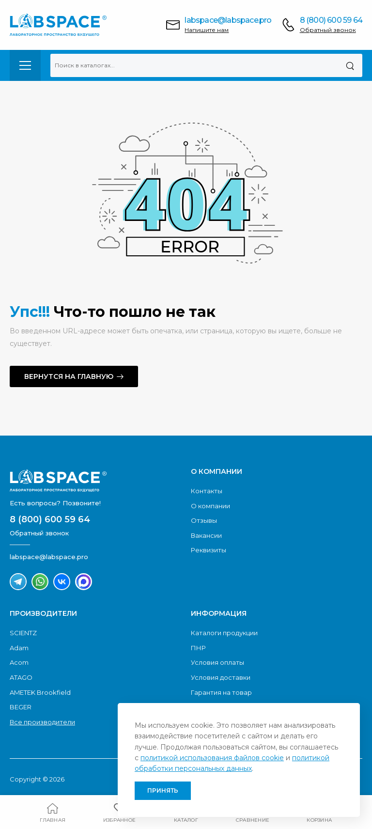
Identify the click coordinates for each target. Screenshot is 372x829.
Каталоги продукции (224, 633)
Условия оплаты (217, 662)
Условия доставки (220, 677)
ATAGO (21, 677)
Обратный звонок (328, 29)
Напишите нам (207, 29)
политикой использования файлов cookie (212, 757)
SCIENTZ (23, 633)
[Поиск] (350, 65)
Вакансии (206, 535)
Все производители (42, 722)
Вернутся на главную (68, 376)
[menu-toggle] (25, 65)
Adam (19, 648)
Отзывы (204, 520)
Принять (162, 790)
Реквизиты (208, 550)
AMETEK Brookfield (40, 692)
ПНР (198, 648)
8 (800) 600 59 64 (331, 20)
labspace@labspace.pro (228, 20)
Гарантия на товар (221, 692)
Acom (19, 662)
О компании (210, 506)
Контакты (206, 491)
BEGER (20, 707)
